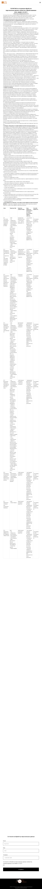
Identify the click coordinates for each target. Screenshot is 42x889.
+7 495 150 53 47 (21, 879)
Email (4, 841)
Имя (4, 848)
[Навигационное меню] (40, 2)
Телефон (5, 855)
